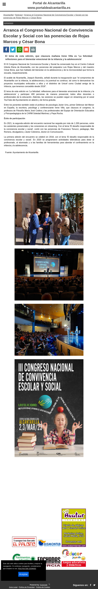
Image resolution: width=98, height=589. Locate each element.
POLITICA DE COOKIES (27, 569)
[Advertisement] (49, 174)
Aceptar (23, 574)
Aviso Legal (13, 587)
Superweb (43, 585)
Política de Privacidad (27, 587)
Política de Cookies (43, 587)
